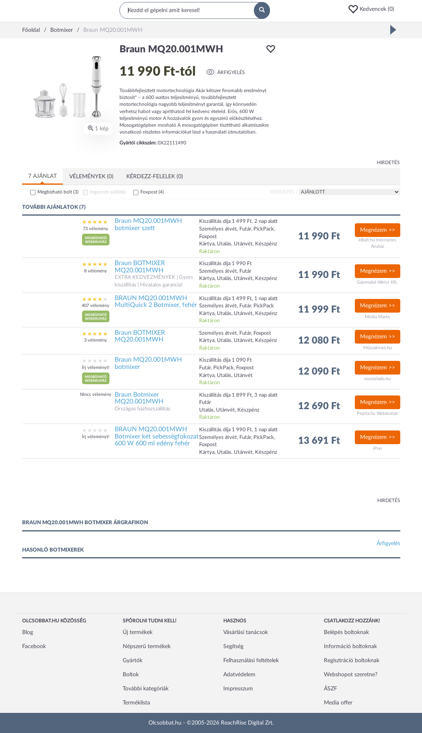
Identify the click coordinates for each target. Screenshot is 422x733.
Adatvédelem (239, 674)
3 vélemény (95, 340)
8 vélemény (95, 271)
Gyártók (132, 660)
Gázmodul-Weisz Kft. (377, 282)
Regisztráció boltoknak (351, 660)
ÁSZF (330, 689)
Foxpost (152, 191)
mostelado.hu (377, 379)
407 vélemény (95, 305)
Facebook (34, 646)
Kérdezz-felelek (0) (154, 176)
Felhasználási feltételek (251, 660)
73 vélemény (95, 228)
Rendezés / (284, 191)
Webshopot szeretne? (350, 674)
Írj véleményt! (95, 367)
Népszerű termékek (147, 646)
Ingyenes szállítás (108, 191)
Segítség (233, 646)
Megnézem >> (377, 230)
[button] (374, 9)
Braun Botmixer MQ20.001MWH (139, 398)
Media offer (338, 703)
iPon (377, 448)
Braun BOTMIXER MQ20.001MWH (140, 267)
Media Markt (377, 317)
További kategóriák (146, 689)
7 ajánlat (42, 176)
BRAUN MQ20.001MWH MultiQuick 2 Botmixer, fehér (156, 302)
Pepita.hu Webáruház (377, 413)
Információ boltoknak (350, 646)
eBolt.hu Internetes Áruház (377, 243)
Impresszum (238, 689)
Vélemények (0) (91, 176)
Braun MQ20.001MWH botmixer (148, 363)
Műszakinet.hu (377, 348)
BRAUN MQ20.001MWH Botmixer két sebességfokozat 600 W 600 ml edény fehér (157, 436)
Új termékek (137, 632)
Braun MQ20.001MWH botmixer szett (148, 224)
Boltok (131, 674)
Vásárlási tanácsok (245, 632)
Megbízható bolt (57, 191)
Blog (27, 632)
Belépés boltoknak (346, 632)
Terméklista (136, 703)
